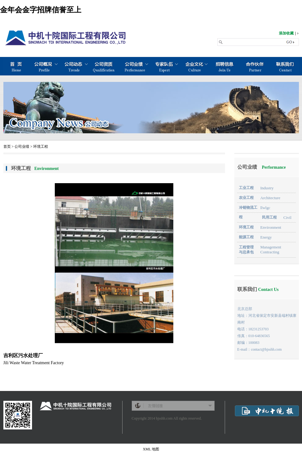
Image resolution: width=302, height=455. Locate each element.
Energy (266, 237)
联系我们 (258, 289)
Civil (288, 217)
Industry (267, 188)
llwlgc (265, 207)
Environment (270, 227)
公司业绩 (21, 146)
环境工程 (40, 146)
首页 (7, 146)
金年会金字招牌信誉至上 (40, 10)
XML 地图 (151, 449)
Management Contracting (270, 249)
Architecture (270, 197)
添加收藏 (286, 33)
